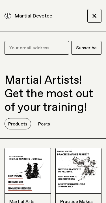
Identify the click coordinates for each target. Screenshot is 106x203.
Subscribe (86, 48)
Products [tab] (17, 124)
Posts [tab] (44, 124)
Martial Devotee (33, 15)
